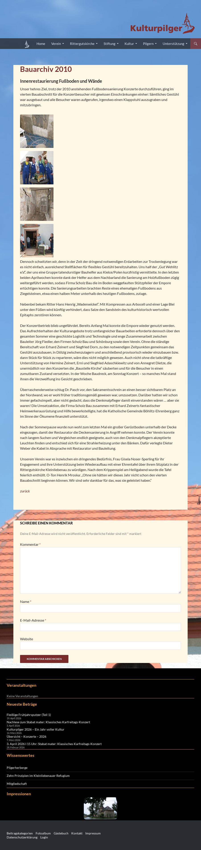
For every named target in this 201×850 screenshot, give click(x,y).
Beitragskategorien (20, 833)
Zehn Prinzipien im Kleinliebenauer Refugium (38, 775)
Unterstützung (173, 44)
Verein (56, 44)
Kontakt (76, 833)
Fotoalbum (43, 833)
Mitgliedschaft (17, 784)
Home (41, 44)
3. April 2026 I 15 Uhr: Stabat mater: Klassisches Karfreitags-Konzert (54, 744)
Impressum (93, 833)
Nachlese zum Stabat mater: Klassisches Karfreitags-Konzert (48, 722)
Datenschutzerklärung (22, 837)
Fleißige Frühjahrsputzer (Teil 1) (29, 715)
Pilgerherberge (17, 767)
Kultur (129, 44)
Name (25, 601)
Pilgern (148, 44)
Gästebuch (61, 833)
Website (26, 639)
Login (44, 837)
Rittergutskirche (82, 44)
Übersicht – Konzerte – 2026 (26, 736)
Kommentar (30, 544)
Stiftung (109, 44)
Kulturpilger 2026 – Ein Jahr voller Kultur (35, 729)
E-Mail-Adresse (33, 620)
